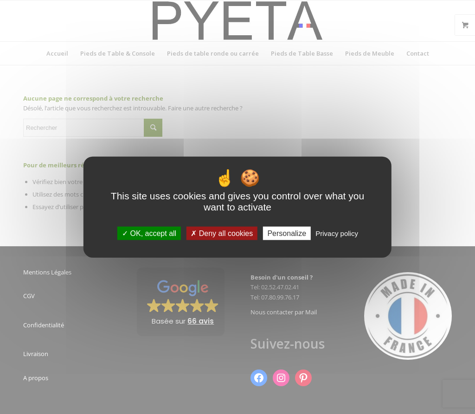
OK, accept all (149, 233)
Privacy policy (336, 233)
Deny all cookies (222, 233)
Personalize (286, 233)
